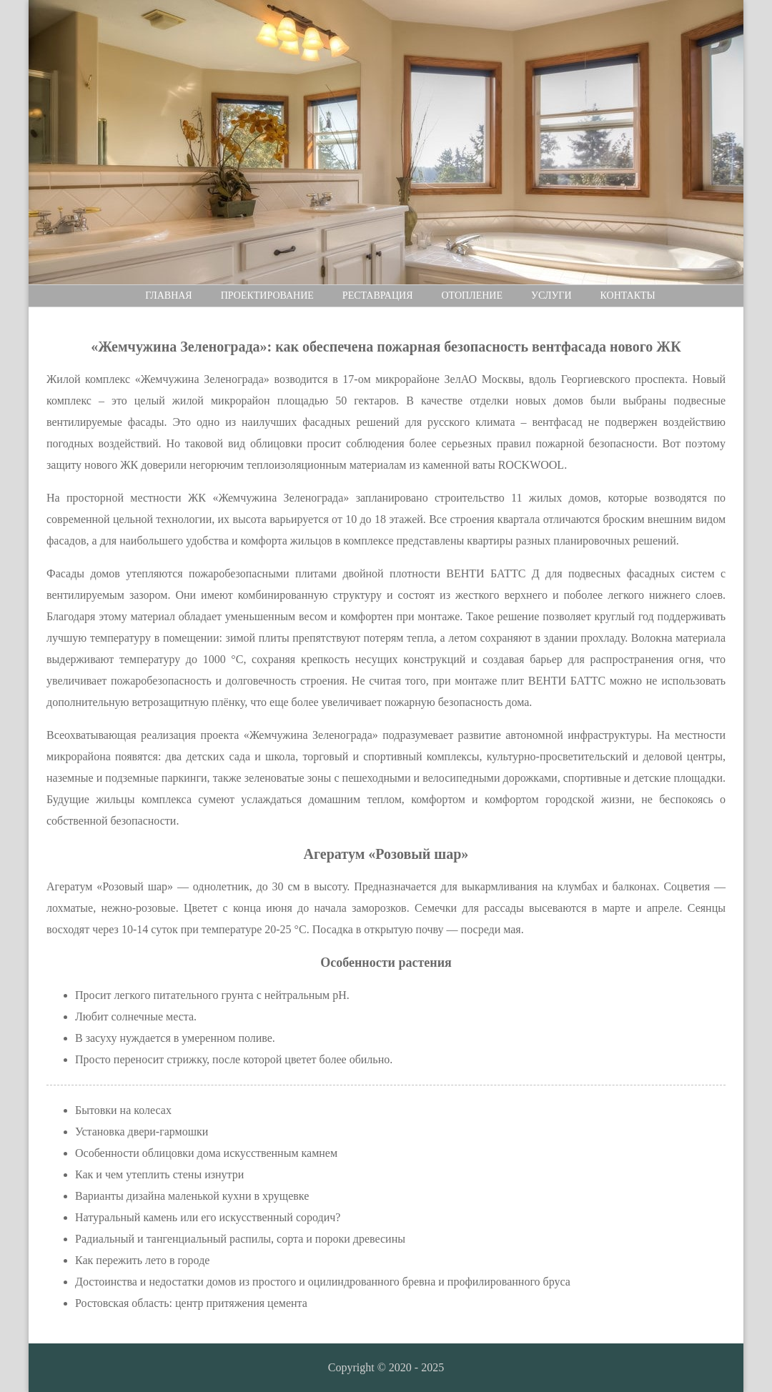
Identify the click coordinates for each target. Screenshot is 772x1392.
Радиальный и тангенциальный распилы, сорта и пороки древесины (240, 1239)
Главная (168, 295)
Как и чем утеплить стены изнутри (159, 1174)
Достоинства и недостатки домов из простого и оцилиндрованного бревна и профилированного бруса (322, 1282)
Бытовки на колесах (123, 1110)
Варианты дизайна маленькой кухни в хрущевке (192, 1196)
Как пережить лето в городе (142, 1260)
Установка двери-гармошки (141, 1131)
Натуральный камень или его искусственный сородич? (207, 1217)
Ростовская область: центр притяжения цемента (191, 1303)
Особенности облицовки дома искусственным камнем (206, 1153)
